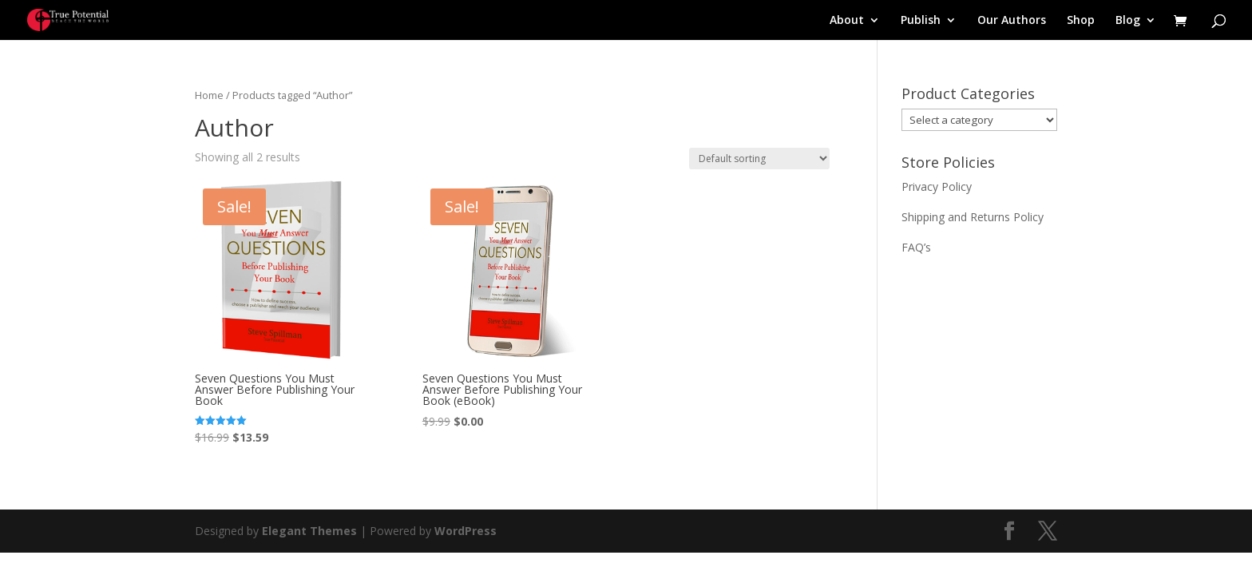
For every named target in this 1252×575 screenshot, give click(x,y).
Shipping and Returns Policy (972, 216)
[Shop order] (759, 158)
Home (209, 95)
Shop (1081, 20)
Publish (921, 20)
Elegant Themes (309, 530)
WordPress (465, 530)
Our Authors (1011, 20)
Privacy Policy (936, 186)
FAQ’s (916, 247)
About (847, 20)
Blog (1127, 20)
